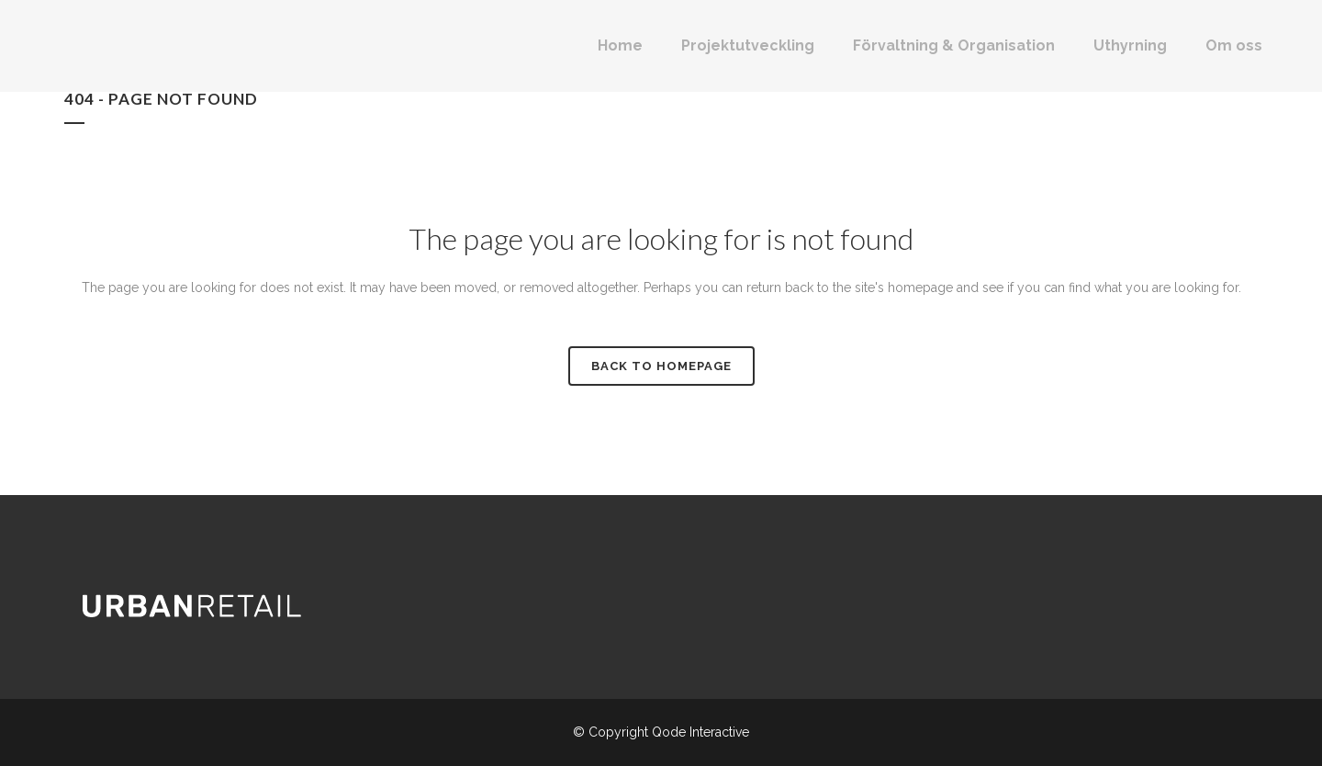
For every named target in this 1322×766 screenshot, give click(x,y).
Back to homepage (661, 366)
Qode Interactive (700, 732)
